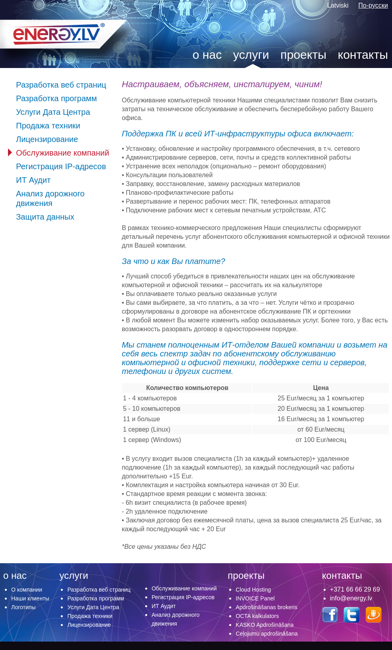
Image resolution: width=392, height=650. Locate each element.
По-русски (373, 5)
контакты (363, 54)
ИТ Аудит (33, 180)
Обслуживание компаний (62, 152)
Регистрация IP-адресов (61, 166)
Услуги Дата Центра (53, 112)
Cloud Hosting (253, 589)
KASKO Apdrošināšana (265, 625)
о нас (207, 54)
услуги (251, 54)
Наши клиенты (30, 598)
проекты (303, 54)
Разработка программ (56, 98)
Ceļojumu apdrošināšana (267, 633)
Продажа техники (48, 125)
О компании (26, 589)
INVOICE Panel (255, 598)
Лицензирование (47, 139)
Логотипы (23, 607)
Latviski (338, 5)
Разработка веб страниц (61, 84)
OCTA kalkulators (257, 616)
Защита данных (45, 216)
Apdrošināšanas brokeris (266, 607)
